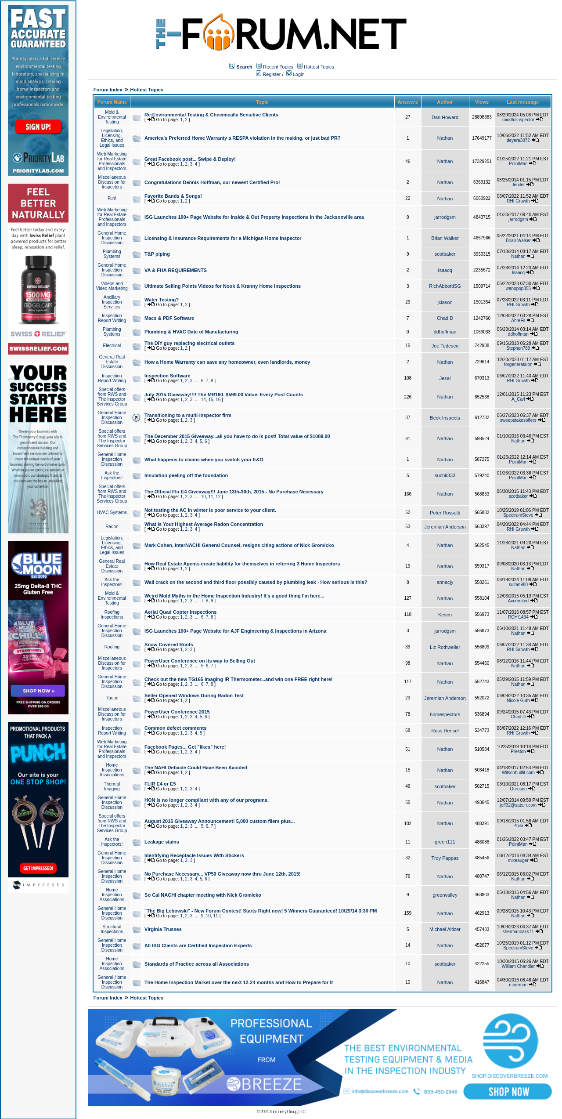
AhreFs (518, 320)
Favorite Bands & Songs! (173, 196)
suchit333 (445, 475)
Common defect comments (175, 728)
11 (210, 496)
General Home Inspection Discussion (111, 238)
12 (218, 496)
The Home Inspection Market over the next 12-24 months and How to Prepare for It (238, 982)
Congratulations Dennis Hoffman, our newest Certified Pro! (212, 182)
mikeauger (518, 860)
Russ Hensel (444, 730)
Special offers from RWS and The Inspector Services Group (112, 396)
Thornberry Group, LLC (287, 1111)
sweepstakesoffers (518, 420)
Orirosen (518, 788)
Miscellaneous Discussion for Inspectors (112, 182)
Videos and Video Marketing (112, 286)
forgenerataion (518, 364)
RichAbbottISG (445, 286)
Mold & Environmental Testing (112, 117)
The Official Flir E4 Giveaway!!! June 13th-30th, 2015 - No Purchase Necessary (234, 491)
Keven (445, 614)
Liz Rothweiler (445, 647)
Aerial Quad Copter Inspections (180, 612)
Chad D (445, 318)
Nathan (445, 138)
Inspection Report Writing (112, 318)
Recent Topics (278, 66)
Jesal (445, 378)
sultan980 (518, 584)
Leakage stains (161, 841)
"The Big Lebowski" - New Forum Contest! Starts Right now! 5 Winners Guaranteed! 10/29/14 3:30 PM (260, 910)
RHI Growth (518, 201)
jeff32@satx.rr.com (518, 805)
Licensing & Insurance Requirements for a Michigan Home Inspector (223, 238)
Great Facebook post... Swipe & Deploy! (190, 159)
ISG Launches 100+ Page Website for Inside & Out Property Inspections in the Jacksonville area (254, 217)
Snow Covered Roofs (168, 644)
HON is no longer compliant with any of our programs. (206, 800)
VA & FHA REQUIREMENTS (175, 270)
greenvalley (444, 895)
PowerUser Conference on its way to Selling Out (199, 660)
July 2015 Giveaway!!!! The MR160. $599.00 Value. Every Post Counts (223, 394)
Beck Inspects (445, 417)
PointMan (518, 163)
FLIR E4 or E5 (160, 783)
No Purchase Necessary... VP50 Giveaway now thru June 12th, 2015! (222, 873)
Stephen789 (518, 348)
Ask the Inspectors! (111, 475)
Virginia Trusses (163, 929)
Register (268, 74)
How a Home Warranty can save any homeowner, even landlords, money (227, 362)
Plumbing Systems (112, 254)
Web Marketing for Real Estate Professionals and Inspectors (111, 161)
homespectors (445, 714)
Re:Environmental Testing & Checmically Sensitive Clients (211, 114)
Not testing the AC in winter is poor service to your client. (210, 510)
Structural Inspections (112, 929)
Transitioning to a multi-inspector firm (187, 415)
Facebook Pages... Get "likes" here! (185, 747)
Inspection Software (167, 375)
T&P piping (157, 254)
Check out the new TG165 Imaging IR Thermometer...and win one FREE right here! (238, 679)
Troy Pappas (445, 858)
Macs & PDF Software (169, 318)
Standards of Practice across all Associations (196, 964)
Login (295, 74)
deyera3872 (518, 140)
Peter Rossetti (445, 512)
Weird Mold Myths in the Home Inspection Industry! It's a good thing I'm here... (234, 595)
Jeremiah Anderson (445, 526)
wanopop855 (518, 288)
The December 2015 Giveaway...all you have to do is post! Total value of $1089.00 (237, 436)
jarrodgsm (445, 217)
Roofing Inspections (112, 614)
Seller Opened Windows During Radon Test (194, 695)
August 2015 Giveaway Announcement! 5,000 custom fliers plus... (219, 821)
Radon (111, 526)
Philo (518, 825)
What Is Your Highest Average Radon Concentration (203, 524)
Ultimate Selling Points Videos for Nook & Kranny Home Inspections (222, 286)
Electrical (112, 345)
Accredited (518, 600)
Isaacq (445, 270)
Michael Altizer (445, 929)
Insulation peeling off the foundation (186, 475)
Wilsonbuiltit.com (518, 772)
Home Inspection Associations (112, 770)
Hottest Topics (319, 66)
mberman (518, 984)
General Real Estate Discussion (112, 362)
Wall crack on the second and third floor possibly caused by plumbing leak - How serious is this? (255, 582)
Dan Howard (445, 117)
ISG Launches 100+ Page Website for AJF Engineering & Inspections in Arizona (235, 631)
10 (203, 496)
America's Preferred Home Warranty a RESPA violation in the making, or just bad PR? (242, 138)
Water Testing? (161, 299)
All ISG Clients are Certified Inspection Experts (198, 945)
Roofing (111, 647)
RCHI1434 (518, 617)
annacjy (445, 582)
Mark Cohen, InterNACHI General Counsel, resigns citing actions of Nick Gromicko (239, 545)
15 (210, 399)
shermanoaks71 (518, 931)
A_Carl (518, 399)
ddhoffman (445, 331)
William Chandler (518, 966)
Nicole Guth (518, 700)
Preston (518, 751)
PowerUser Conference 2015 (177, 711)
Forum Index (108, 89)
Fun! (112, 198)
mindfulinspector (518, 119)
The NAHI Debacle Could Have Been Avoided (195, 767)
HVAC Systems (112, 512)
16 (218, 399)
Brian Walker (445, 238)
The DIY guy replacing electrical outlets (189, 343)
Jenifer (518, 184)
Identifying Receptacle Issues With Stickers (194, 855)
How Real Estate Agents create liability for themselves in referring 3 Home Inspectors (242, 563)
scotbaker (445, 254)
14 (203, 399)
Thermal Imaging (112, 786)
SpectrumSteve (518, 515)
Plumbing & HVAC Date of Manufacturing (191, 331)
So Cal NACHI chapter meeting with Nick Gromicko (202, 895)
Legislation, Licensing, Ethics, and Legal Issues (112, 138)
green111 (445, 841)
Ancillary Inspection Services (112, 302)
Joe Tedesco (445, 345)
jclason (444, 302)
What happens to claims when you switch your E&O (203, 459)
